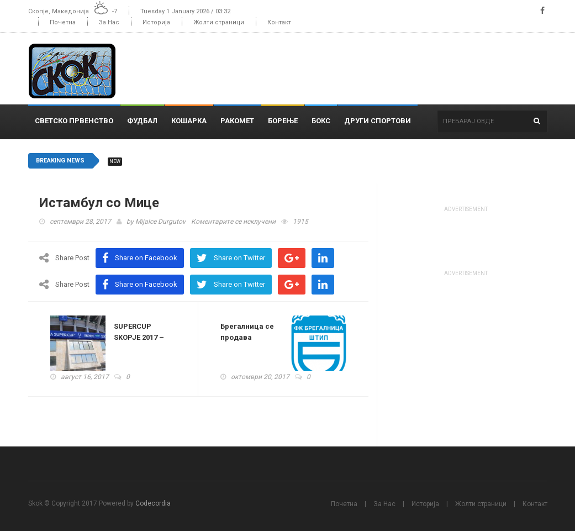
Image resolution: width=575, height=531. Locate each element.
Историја (156, 22)
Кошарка (189, 121)
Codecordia (153, 503)
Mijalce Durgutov (160, 221)
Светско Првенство (74, 121)
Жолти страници (218, 22)
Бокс (321, 121)
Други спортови (377, 121)
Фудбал (142, 121)
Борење (283, 121)
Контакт (279, 22)
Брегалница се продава (247, 331)
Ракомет (237, 121)
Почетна (63, 22)
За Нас (109, 22)
